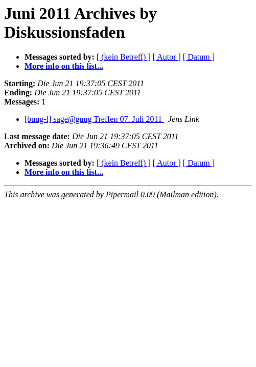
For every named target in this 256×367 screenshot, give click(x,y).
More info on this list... (64, 66)
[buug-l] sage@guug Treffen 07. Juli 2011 (94, 119)
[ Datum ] (199, 57)
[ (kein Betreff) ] (124, 57)
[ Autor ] (167, 57)
